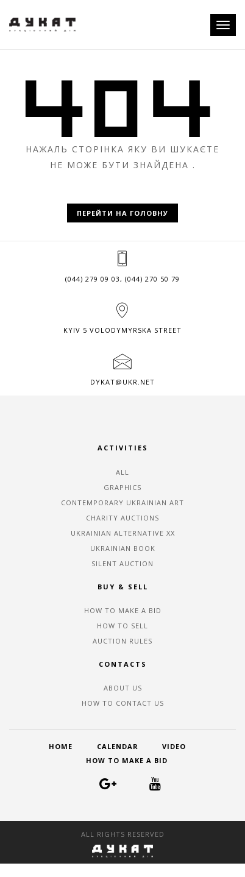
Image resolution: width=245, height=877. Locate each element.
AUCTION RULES (122, 640)
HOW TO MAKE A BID (123, 610)
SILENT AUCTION (122, 563)
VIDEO (174, 746)
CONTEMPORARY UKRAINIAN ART (122, 502)
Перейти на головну (122, 213)
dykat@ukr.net (122, 381)
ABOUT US (123, 687)
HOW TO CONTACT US (123, 703)
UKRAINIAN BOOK (122, 548)
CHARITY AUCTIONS (122, 517)
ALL (122, 472)
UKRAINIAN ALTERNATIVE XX (123, 533)
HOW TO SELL (122, 625)
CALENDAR (117, 746)
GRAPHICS (122, 487)
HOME (61, 746)
